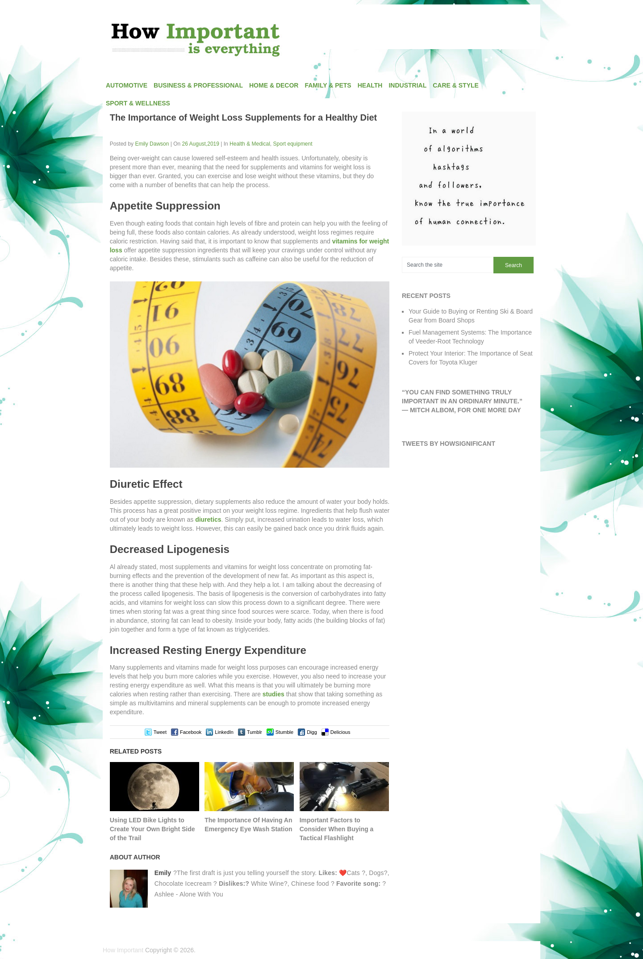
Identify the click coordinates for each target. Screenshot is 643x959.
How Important (123, 950)
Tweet (160, 732)
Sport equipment (293, 144)
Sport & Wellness (138, 103)
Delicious (340, 732)
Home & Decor (273, 85)
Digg (312, 732)
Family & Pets (328, 85)
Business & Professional (198, 85)
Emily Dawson (152, 144)
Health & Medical (250, 144)
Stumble (284, 732)
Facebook (190, 732)
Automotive (126, 85)
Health (370, 85)
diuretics (208, 519)
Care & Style (456, 85)
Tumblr (254, 732)
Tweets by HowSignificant (448, 443)
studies (273, 694)
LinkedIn (224, 732)
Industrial (407, 85)
